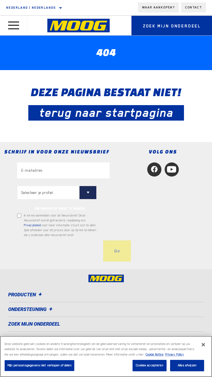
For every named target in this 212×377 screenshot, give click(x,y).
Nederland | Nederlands (31, 8)
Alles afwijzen (187, 365)
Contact (193, 7)
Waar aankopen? (158, 7)
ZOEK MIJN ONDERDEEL (34, 324)
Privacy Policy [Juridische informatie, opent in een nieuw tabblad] (174, 354)
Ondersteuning (31, 309)
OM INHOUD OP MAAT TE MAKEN (60, 209)
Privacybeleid (32, 225)
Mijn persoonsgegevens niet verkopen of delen (39, 365)
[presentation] (58, 251)
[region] (106, 356)
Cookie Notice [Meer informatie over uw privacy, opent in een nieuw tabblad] (155, 354)
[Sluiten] (203, 345)
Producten (26, 294)
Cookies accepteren (149, 365)
